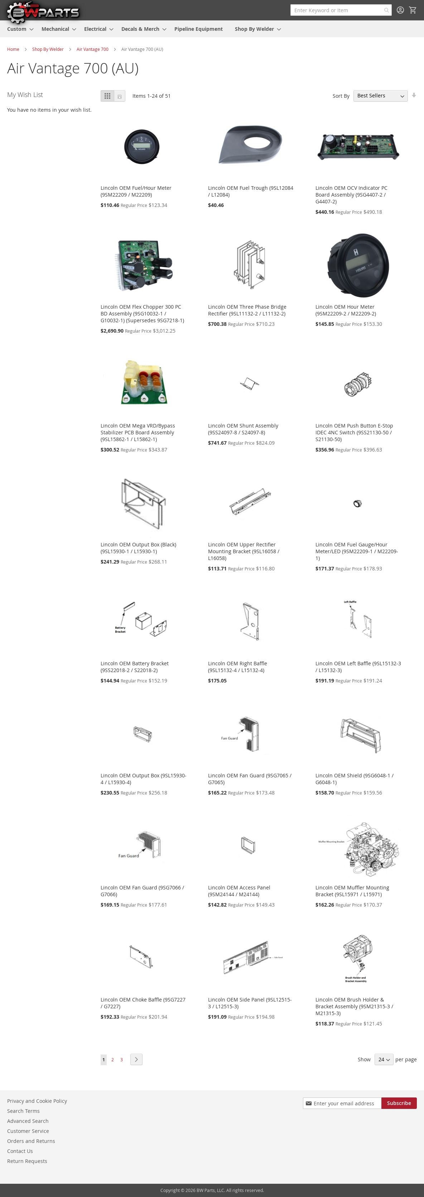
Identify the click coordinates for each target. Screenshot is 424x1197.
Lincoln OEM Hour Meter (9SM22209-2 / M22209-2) (345, 310)
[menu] (212, 28)
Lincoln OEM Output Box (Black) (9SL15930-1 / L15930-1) (138, 548)
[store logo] (43, 12)
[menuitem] (18, 28)
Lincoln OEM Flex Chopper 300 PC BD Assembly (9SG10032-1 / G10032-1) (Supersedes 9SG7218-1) (142, 313)
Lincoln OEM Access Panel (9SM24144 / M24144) (239, 891)
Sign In (400, 10)
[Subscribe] (399, 1103)
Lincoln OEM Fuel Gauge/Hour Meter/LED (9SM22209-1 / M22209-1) (356, 551)
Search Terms (23, 1110)
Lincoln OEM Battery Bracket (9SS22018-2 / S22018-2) (135, 667)
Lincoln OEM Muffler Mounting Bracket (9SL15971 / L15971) (352, 891)
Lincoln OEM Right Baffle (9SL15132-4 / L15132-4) (237, 667)
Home (13, 49)
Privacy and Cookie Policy (37, 1100)
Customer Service (28, 1131)
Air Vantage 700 (93, 49)
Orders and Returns (31, 1141)
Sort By (341, 95)
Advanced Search (28, 1121)
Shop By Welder (48, 49)
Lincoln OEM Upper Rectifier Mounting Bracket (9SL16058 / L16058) (243, 551)
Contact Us (20, 1151)
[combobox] (341, 10)
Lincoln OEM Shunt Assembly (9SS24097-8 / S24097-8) (243, 429)
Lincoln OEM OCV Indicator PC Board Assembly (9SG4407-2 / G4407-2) (351, 194)
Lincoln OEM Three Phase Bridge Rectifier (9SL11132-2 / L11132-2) (247, 310)
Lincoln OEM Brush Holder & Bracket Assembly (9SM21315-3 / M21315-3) (354, 1006)
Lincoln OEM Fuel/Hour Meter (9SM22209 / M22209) (136, 191)
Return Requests (27, 1161)
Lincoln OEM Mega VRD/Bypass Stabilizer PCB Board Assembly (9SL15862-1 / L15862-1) (138, 432)
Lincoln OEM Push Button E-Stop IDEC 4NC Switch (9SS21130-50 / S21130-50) (354, 432)
